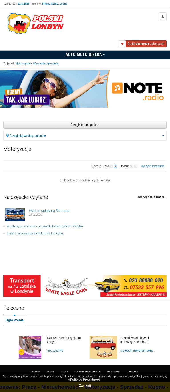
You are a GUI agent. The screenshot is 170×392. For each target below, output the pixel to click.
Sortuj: (96, 166)
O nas (64, 372)
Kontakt (35, 372)
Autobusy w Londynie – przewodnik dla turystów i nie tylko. (45, 226)
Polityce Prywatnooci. (86, 379)
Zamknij (85, 385)
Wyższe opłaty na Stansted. (49, 210)
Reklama (132, 372)
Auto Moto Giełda (85, 54)
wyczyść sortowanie (152, 166)
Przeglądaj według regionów (85, 135)
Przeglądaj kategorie (85, 125)
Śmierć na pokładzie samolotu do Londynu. (35, 233)
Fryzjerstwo (55, 350)
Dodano (124, 166)
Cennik (50, 372)
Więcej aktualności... (152, 197)
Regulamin (113, 372)
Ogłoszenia (15, 320)
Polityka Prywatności (87, 372)
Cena (106, 166)
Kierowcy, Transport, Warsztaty (137, 350)
